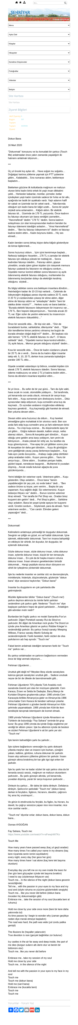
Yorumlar (13, 1003)
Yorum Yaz (27, 1003)
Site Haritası (14, 102)
